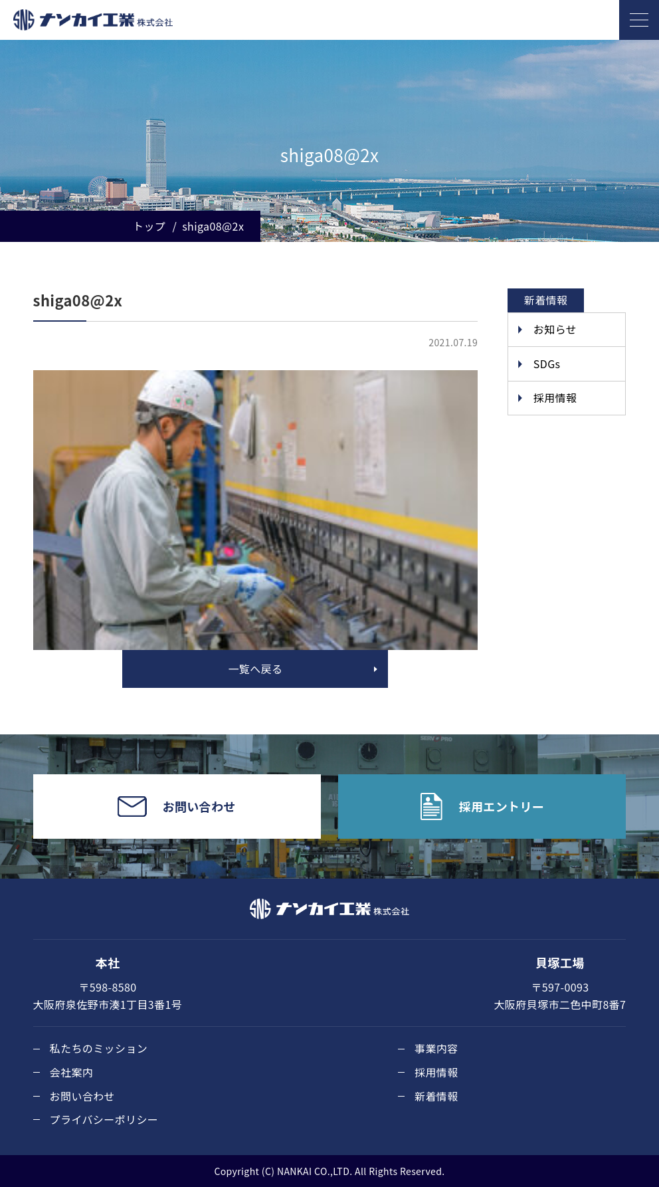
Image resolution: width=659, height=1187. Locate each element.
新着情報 (436, 1096)
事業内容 (436, 1048)
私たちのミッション (99, 1048)
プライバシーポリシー (104, 1119)
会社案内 (72, 1072)
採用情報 (555, 397)
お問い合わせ (82, 1096)
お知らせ (555, 329)
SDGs (547, 364)
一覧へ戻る (255, 669)
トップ (149, 226)
